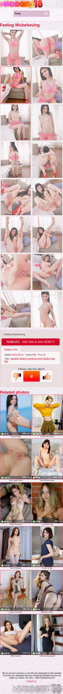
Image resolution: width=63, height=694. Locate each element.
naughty (14, 358)
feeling (46, 358)
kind (40, 358)
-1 (17, 376)
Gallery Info (11, 349)
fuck (53, 358)
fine (6, 361)
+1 (46, 376)
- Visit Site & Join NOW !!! (31, 342)
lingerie (23, 358)
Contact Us (31, 681)
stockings (32, 358)
